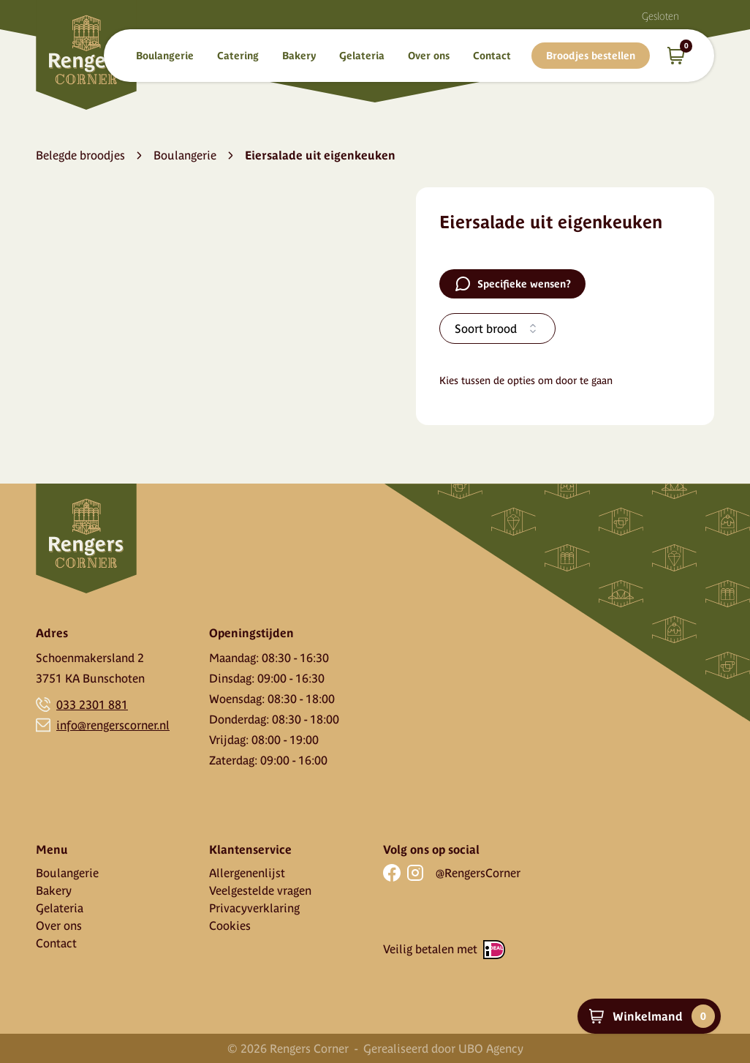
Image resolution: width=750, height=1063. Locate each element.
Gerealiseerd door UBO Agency (443, 1048)
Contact (492, 55)
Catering (238, 55)
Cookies (230, 925)
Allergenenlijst (247, 872)
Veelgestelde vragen (260, 890)
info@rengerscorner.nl (113, 725)
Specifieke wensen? (512, 284)
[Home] (86, 55)
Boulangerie (165, 55)
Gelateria (362, 55)
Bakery (299, 55)
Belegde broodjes (80, 155)
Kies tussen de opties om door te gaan (526, 380)
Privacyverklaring (254, 907)
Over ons (429, 55)
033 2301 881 (92, 704)
